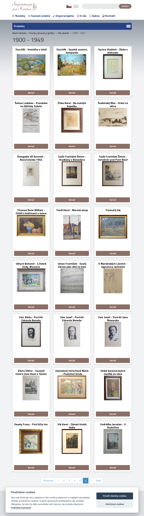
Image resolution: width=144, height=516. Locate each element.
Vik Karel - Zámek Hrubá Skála (72, 426)
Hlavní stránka (19, 33)
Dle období (63, 33)
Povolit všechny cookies (114, 496)
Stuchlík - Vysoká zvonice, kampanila (72, 51)
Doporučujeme (63, 16)
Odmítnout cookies (115, 504)
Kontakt (108, 16)
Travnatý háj (112, 210)
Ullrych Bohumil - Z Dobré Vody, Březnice (31, 265)
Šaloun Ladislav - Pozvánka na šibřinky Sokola (31, 104)
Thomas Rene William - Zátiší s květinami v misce (31, 212)
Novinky (18, 16)
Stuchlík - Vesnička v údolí (31, 49)
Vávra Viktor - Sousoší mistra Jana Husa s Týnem (31, 372)
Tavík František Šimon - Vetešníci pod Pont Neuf (113, 158)
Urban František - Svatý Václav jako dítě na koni (72, 265)
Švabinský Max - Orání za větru (113, 104)
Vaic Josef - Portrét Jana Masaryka (113, 319)
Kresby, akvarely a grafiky (42, 33)
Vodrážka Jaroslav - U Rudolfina (113, 426)
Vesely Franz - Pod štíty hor (31, 424)
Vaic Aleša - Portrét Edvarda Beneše (31, 319)
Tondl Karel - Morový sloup (72, 210)
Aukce (94, 16)
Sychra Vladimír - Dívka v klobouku (113, 51)
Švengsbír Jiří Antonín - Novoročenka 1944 (31, 158)
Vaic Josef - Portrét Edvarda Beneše (72, 319)
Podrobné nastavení (21, 507)
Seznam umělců (39, 16)
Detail (31, 92)
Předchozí (48, 480)
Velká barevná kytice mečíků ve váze (112, 372)
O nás (81, 16)
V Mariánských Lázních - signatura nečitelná (112, 265)
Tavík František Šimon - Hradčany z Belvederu (72, 158)
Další (98, 480)
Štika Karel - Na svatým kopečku (72, 104)
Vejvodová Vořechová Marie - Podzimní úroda (72, 372)
